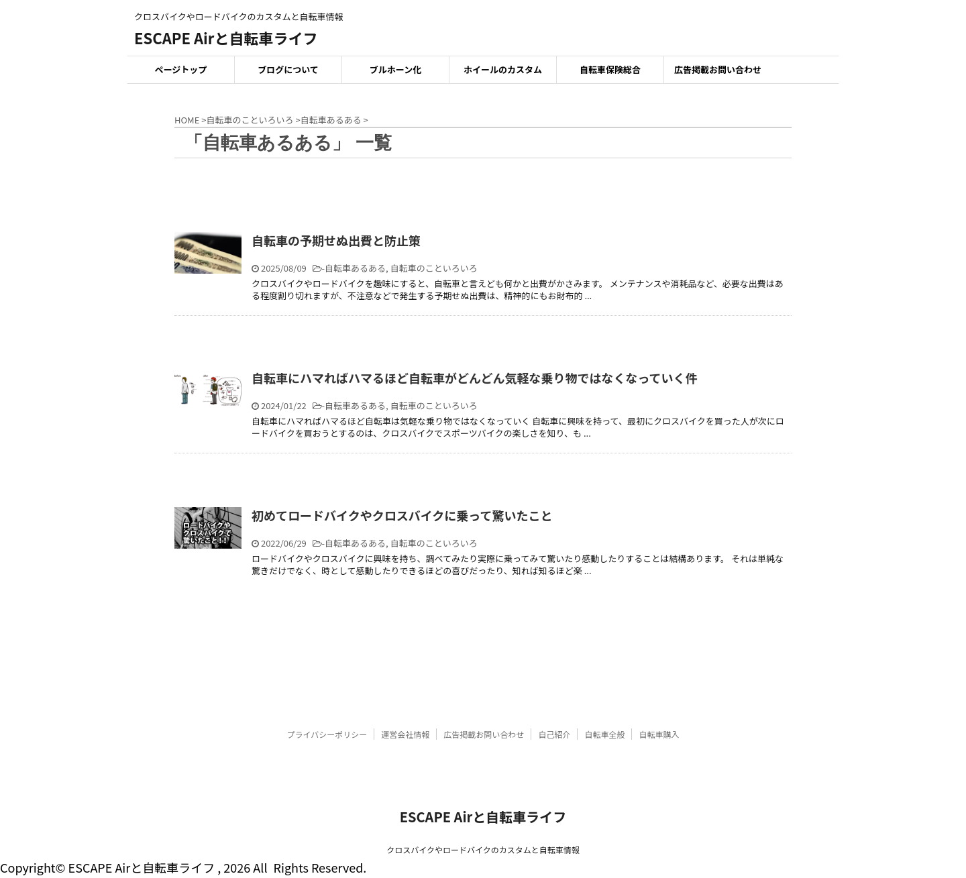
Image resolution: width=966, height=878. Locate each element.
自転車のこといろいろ (434, 268)
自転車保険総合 (610, 69)
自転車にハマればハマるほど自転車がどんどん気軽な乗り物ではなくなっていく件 (475, 377)
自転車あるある (355, 268)
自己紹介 (554, 734)
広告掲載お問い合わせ (717, 69)
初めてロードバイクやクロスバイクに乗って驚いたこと (402, 515)
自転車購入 (659, 734)
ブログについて (288, 69)
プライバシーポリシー (327, 734)
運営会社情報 (405, 734)
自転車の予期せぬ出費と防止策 (336, 240)
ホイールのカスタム (503, 69)
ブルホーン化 (395, 69)
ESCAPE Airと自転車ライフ (225, 37)
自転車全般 (604, 734)
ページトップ (181, 69)
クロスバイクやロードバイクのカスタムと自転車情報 (483, 849)
